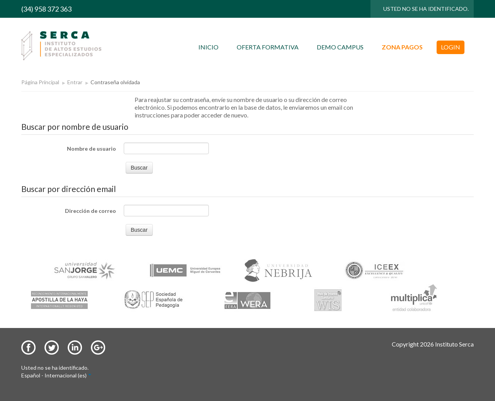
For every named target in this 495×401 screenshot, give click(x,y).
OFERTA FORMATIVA (268, 47)
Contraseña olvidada (115, 82)
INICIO (208, 47)
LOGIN (450, 47)
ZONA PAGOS (402, 47)
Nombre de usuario (91, 148)
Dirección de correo (90, 210)
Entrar (74, 82)
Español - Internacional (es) (56, 375)
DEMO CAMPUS (340, 47)
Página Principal (40, 82)
